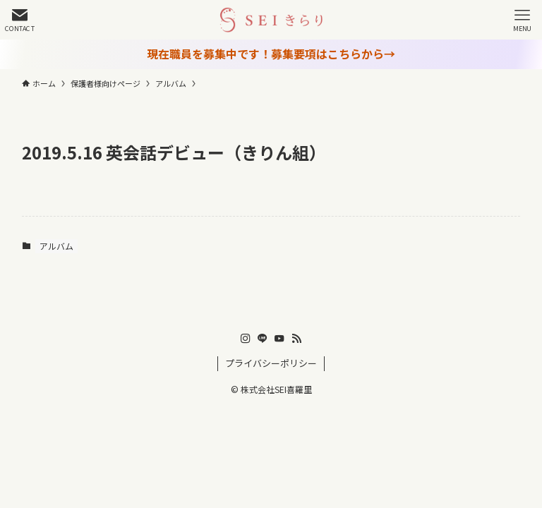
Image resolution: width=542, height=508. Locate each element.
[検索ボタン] (20, 20)
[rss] (296, 338)
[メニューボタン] (522, 20)
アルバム (56, 246)
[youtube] (279, 338)
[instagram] (245, 338)
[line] (262, 338)
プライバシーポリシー (271, 363)
